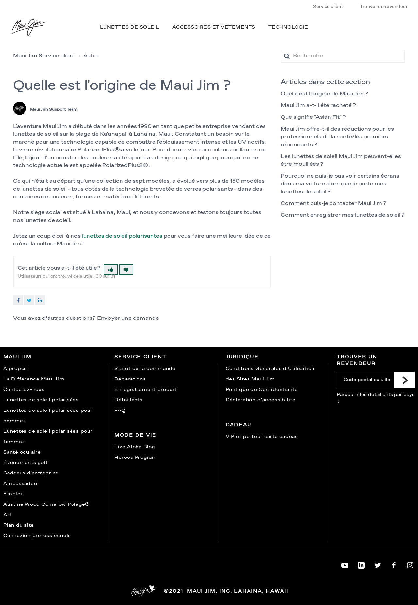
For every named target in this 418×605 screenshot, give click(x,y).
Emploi (12, 494)
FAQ (119, 410)
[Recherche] (343, 56)
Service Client (140, 357)
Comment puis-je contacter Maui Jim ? (333, 203)
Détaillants (128, 400)
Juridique (242, 357)
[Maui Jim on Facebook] (394, 564)
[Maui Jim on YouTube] (345, 564)
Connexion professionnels (37, 536)
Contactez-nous (24, 390)
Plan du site (18, 525)
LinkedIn (40, 300)
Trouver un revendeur (384, 6)
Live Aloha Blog (134, 447)
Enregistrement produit (145, 390)
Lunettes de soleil (129, 27)
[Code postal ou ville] (365, 380)
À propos (15, 369)
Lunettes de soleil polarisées (41, 400)
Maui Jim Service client (44, 56)
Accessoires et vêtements (213, 27)
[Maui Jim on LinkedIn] (361, 564)
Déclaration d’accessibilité (261, 400)
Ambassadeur (21, 484)
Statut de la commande (145, 369)
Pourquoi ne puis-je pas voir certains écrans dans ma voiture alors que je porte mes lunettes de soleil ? (340, 184)
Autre (91, 56)
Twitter (29, 300)
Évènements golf (25, 463)
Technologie (288, 27)
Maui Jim (17, 357)
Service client (328, 6)
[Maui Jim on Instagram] (410, 564)
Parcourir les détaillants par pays (376, 397)
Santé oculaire (22, 452)
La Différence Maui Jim (34, 379)
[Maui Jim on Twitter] (377, 564)
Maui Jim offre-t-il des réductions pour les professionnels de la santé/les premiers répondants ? (337, 137)
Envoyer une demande (128, 318)
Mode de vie (135, 435)
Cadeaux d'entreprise (31, 473)
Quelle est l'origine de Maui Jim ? (324, 93)
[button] (111, 269)
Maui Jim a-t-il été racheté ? (318, 105)
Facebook (18, 300)
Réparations (130, 379)
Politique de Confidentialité (262, 390)
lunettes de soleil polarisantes (122, 236)
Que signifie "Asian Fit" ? (313, 117)
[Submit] (404, 380)
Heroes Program (135, 457)
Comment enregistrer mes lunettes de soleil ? (343, 215)
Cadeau (238, 425)
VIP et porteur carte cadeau (262, 437)
